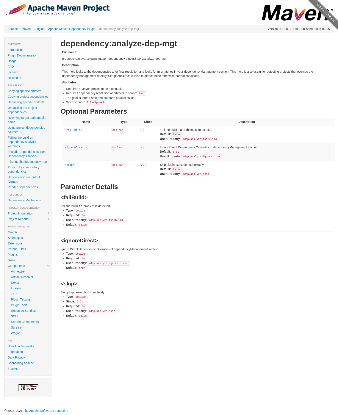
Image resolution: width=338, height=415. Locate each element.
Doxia (15, 282)
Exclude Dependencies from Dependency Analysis (26, 154)
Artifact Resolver (22, 277)
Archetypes (15, 238)
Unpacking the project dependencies (22, 110)
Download (14, 78)
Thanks (13, 368)
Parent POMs (17, 249)
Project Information (29, 213)
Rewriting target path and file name (27, 120)
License (13, 72)
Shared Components (25, 322)
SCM (14, 316)
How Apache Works (21, 346)
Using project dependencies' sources (26, 130)
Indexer (16, 288)
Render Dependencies (23, 187)
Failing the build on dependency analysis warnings (22, 142)
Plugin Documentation (22, 55)
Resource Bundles (23, 310)
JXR (14, 294)
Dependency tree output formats (24, 179)
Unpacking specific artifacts (26, 102)
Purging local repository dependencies (23, 169)
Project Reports (29, 219)
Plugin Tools (19, 305)
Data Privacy (16, 357)
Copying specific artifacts (24, 91)
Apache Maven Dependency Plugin (71, 29)
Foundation (15, 352)
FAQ (11, 66)
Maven (26, 29)
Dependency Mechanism (24, 200)
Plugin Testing (20, 299)
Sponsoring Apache (21, 363)
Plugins (39, 29)
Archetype (18, 271)
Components (29, 266)
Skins (11, 260)
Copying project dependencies (28, 96)
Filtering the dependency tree (27, 161)
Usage (12, 61)
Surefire (16, 327)
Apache (13, 29)
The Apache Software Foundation (45, 410)
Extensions (15, 243)
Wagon (15, 333)
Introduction (15, 50)
